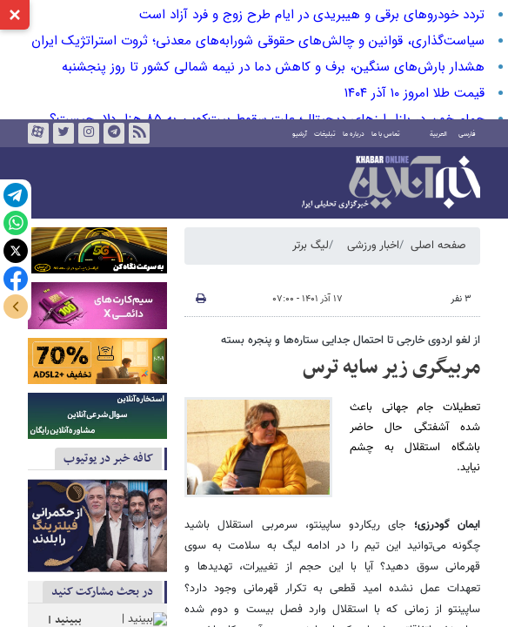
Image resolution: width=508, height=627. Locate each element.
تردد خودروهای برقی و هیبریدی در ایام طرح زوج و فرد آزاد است (312, 14)
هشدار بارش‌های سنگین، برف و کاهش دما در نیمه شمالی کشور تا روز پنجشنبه (273, 67)
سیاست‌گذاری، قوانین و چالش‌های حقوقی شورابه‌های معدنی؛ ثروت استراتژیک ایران (258, 40)
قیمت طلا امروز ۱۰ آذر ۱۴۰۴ (414, 93)
